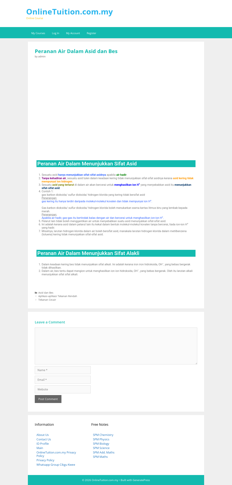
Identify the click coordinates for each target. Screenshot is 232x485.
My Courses (38, 33)
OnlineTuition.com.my (69, 11)
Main (39, 448)
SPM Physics (101, 439)
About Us (42, 435)
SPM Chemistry (103, 435)
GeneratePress (141, 480)
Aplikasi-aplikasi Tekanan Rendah (57, 296)
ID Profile (42, 444)
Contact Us (43, 439)
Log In (55, 33)
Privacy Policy (45, 460)
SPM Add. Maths (103, 452)
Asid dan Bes (45, 292)
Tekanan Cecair (47, 299)
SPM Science (101, 448)
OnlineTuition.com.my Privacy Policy (56, 454)
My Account (73, 33)
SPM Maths (100, 457)
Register (91, 33)
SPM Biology (101, 444)
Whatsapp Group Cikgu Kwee (55, 465)
